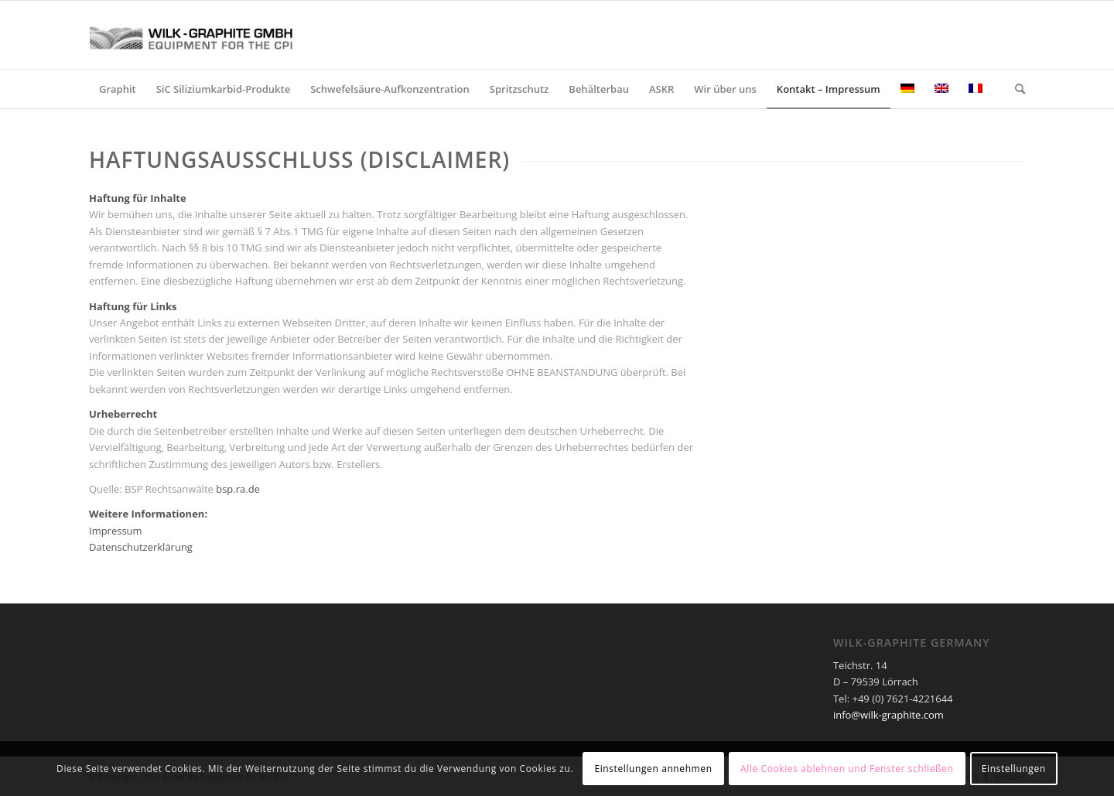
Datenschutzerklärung (141, 547)
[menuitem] (117, 89)
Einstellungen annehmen (653, 768)
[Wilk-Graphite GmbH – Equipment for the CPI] (204, 35)
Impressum (115, 531)
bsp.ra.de (238, 489)
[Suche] (1015, 89)
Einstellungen (1014, 768)
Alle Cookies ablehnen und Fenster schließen (846, 768)
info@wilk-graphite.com (888, 715)
